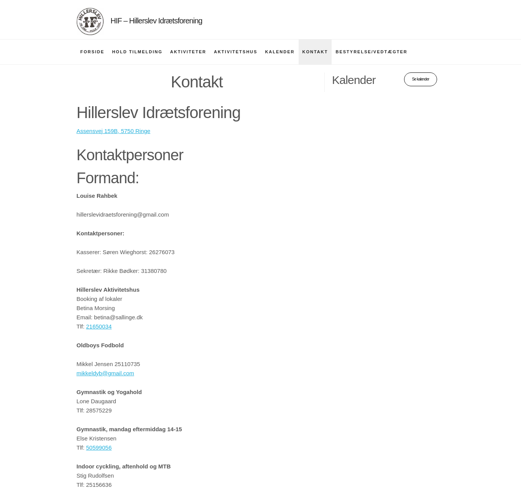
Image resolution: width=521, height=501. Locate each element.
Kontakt (315, 51)
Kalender (279, 51)
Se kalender (420, 79)
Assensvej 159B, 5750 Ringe (114, 131)
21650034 (99, 326)
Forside (93, 51)
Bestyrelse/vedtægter (371, 51)
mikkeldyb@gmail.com (105, 373)
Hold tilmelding (137, 51)
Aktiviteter (188, 51)
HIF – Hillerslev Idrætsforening (156, 20)
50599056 (99, 447)
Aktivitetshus (235, 51)
